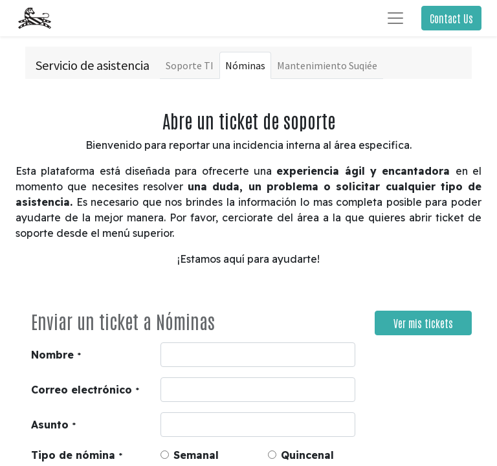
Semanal (196, 455)
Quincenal (307, 455)
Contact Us (451, 18)
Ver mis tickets (423, 322)
